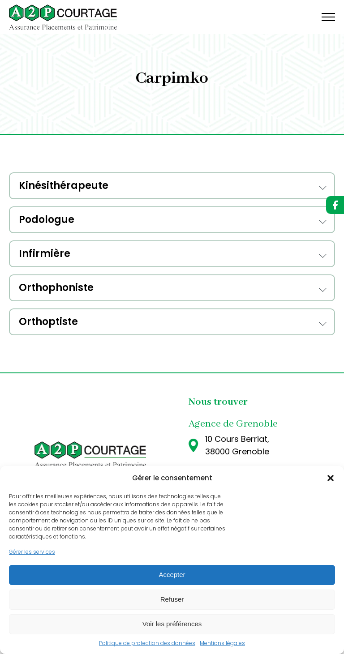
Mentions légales (222, 643)
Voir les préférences (172, 624)
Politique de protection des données (147, 643)
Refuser (172, 599)
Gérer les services (32, 552)
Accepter (172, 574)
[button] (330, 478)
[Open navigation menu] (328, 17)
